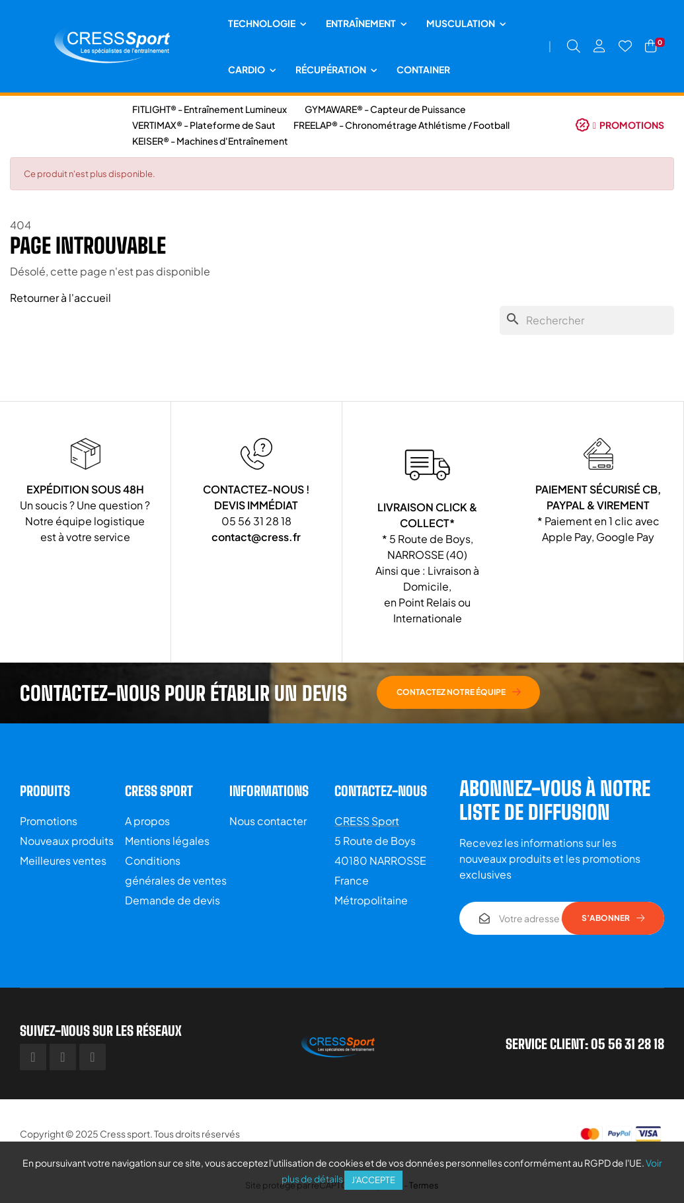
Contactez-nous (380, 791)
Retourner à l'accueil (60, 298)
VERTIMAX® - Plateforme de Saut (204, 125)
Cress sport (125, 1134)
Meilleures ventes (63, 860)
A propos (147, 821)
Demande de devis (172, 900)
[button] (620, 125)
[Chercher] (587, 320)
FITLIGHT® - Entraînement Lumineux (209, 109)
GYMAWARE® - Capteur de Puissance (385, 109)
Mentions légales (167, 841)
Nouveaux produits (67, 841)
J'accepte (373, 1180)
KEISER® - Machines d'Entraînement (210, 141)
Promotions (48, 821)
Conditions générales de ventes (176, 870)
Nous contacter (268, 821)
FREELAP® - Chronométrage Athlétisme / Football (401, 125)
